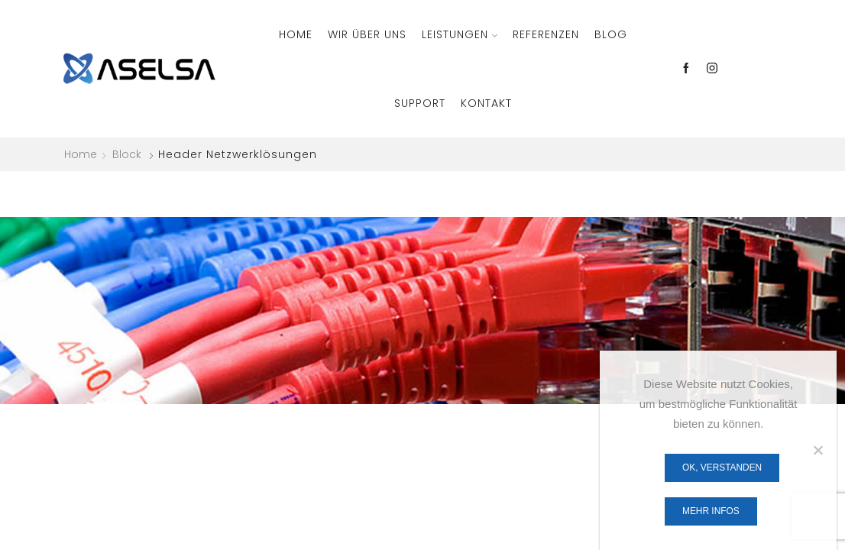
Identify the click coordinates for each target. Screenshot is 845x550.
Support (419, 103)
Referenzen (546, 34)
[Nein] (817, 450)
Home (295, 34)
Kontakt (486, 103)
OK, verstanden (722, 467)
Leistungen (459, 34)
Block (126, 154)
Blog (610, 34)
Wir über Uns (367, 34)
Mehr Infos (711, 511)
